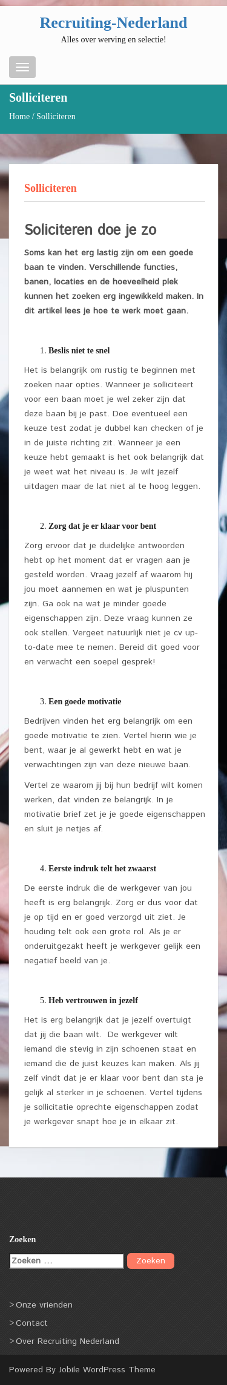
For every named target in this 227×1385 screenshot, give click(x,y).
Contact (32, 1323)
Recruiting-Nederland (113, 22)
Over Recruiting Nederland (67, 1341)
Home (19, 116)
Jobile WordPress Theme (107, 1370)
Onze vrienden (44, 1305)
